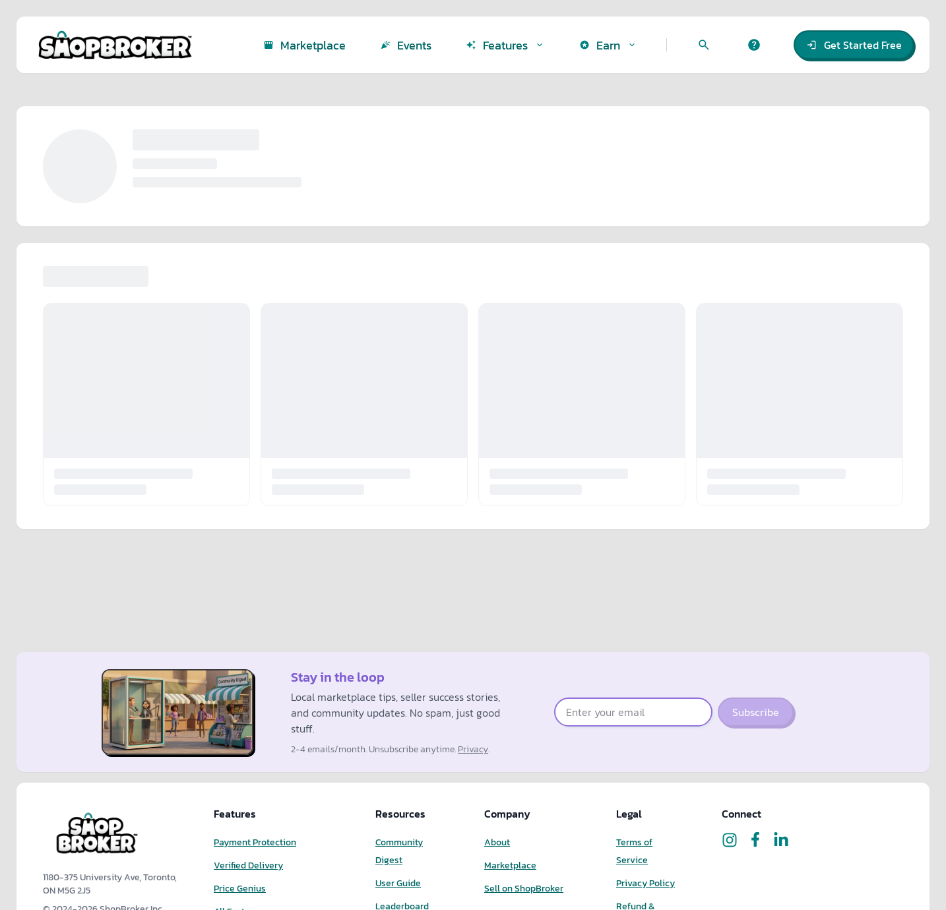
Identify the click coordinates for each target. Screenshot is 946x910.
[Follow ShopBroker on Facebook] (755, 840)
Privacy (473, 749)
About (497, 842)
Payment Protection (255, 842)
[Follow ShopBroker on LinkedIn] (781, 840)
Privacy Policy (645, 883)
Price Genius (240, 888)
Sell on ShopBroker (523, 888)
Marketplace (510, 865)
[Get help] (754, 45)
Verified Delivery (248, 865)
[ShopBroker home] (115, 44)
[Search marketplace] (704, 45)
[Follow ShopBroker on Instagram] (729, 840)
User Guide (398, 883)
